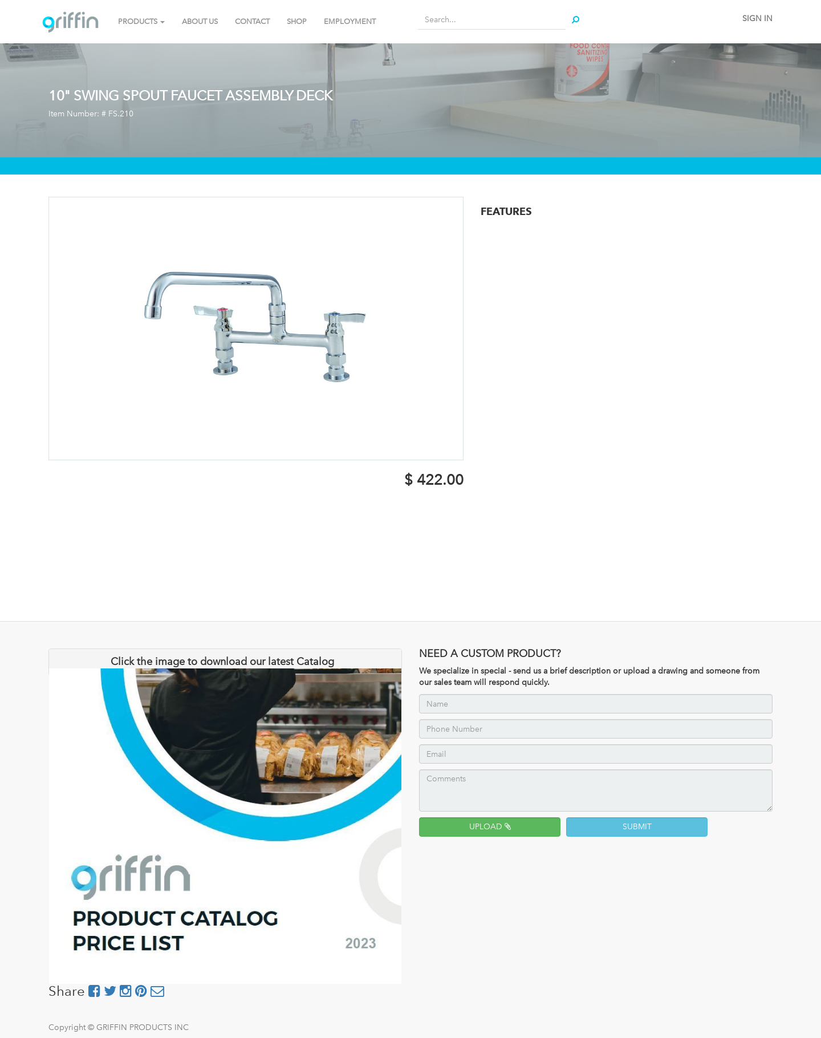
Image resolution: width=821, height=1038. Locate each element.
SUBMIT (637, 827)
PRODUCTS (141, 21)
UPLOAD (490, 827)
